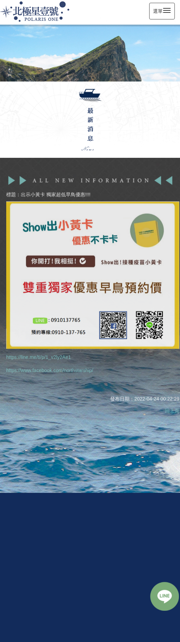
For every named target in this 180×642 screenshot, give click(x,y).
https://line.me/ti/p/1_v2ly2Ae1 (38, 356)
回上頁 (172, 410)
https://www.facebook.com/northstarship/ (49, 370)
